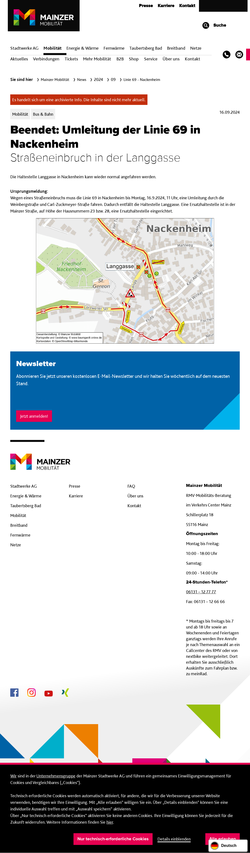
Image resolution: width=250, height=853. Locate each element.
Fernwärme (20, 535)
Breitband (18, 525)
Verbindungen (46, 58)
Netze (195, 48)
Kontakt (187, 6)
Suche (214, 25)
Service (150, 58)
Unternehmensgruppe (55, 775)
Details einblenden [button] (174, 839)
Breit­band (176, 48)
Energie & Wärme (82, 48)
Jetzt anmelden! (34, 416)
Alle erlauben (222, 839)
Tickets (71, 58)
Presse (146, 6)
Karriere (166, 6)
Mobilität (52, 48)
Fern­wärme (114, 48)
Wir (13, 775)
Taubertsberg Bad (145, 48)
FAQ (131, 486)
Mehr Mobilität (97, 58)
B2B (120, 58)
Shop (134, 58)
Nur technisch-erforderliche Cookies (113, 839)
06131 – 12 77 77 (201, 591)
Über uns (171, 58)
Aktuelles (19, 58)
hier (109, 822)
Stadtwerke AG (24, 48)
